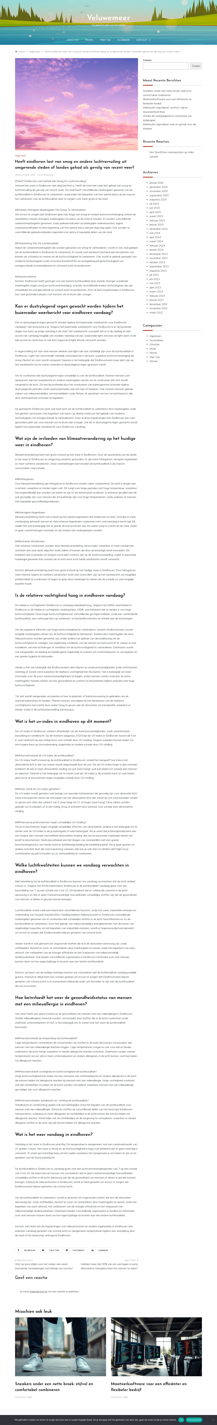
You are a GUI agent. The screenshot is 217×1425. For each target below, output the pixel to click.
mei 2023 (154, 283)
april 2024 (155, 237)
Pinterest (75, 1250)
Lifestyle (73, 40)
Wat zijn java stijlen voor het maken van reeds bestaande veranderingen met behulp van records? (44, 1266)
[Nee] (213, 1420)
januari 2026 (156, 182)
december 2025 (158, 187)
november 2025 (158, 191)
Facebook (25, 1250)
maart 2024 (156, 241)
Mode (152, 348)
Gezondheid (156, 340)
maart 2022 (156, 312)
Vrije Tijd (105, 40)
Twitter (50, 1250)
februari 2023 (157, 295)
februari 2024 (157, 245)
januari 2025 (156, 224)
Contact (143, 40)
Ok (181, 1420)
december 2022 (158, 304)
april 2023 (155, 287)
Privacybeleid (194, 1420)
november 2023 (158, 258)
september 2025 (159, 195)
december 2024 (158, 228)
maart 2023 (156, 291)
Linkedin (99, 1250)
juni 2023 (154, 279)
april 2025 (155, 212)
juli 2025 (154, 203)
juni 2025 (154, 207)
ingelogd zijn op (38, 1291)
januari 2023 (156, 299)
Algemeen (123, 40)
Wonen (153, 361)
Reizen (89, 40)
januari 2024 (156, 249)
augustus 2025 (158, 199)
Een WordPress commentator (166, 152)
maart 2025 (156, 216)
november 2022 (158, 308)
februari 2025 (157, 220)
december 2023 (158, 254)
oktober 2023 (157, 262)
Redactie (48, 174)
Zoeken (147, 60)
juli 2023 (154, 274)
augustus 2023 (158, 270)
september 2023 (159, 266)
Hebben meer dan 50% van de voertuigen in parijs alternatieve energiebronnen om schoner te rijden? (109, 1266)
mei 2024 (154, 233)
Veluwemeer (108, 18)
